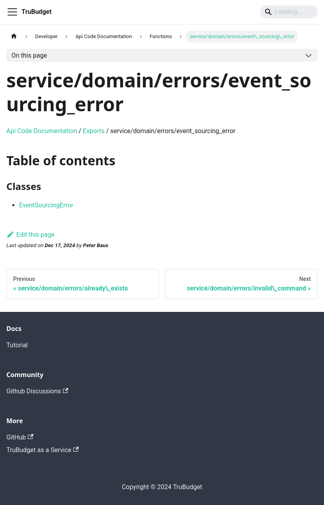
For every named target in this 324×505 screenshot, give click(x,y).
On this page (29, 55)
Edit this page (30, 234)
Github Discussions (37, 391)
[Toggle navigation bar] (12, 12)
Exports (93, 131)
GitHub (19, 437)
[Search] (289, 12)
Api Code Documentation (41, 131)
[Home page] (13, 36)
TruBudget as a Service (42, 450)
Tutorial (17, 345)
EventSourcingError (46, 205)
